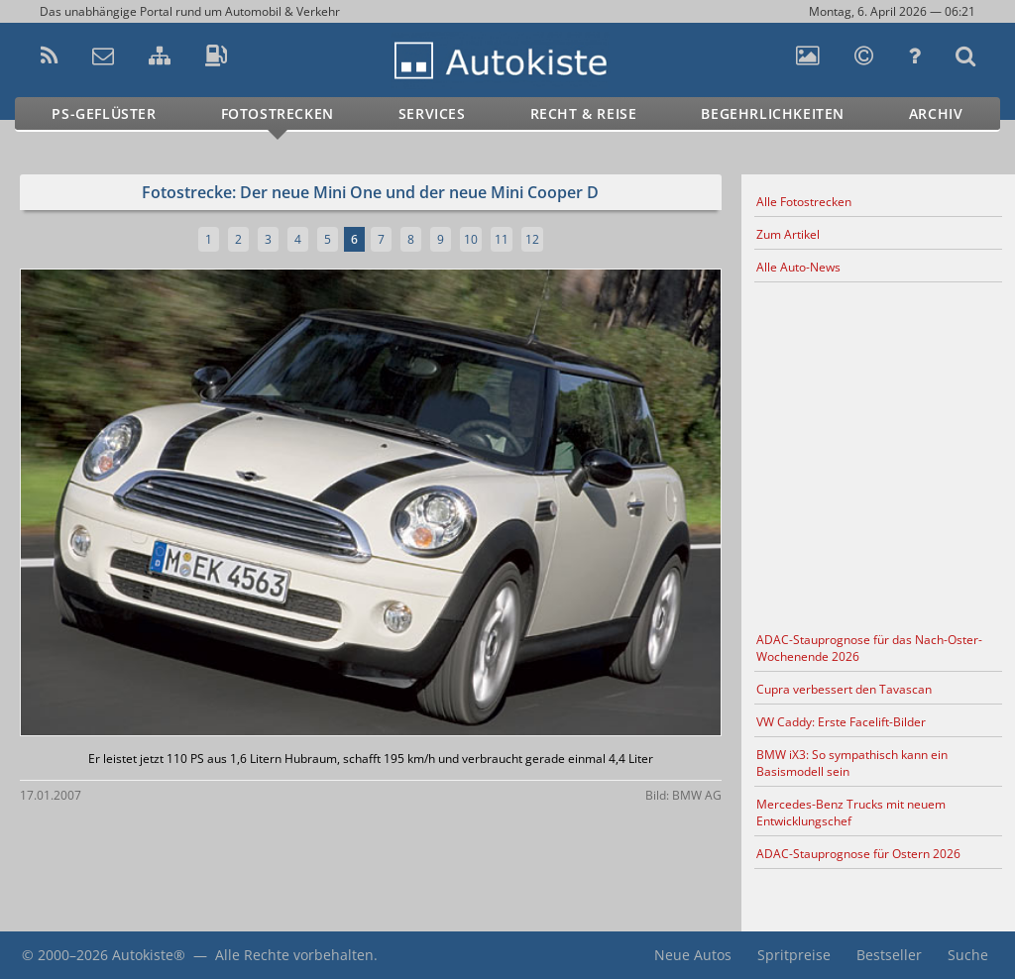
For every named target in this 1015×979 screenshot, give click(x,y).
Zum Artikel (788, 234)
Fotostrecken (277, 113)
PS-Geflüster (104, 113)
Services (432, 113)
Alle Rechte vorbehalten (294, 954)
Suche (968, 954)
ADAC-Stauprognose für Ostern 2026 (858, 853)
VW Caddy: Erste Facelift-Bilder (841, 721)
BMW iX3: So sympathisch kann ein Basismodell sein (852, 763)
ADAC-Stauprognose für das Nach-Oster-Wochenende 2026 (869, 648)
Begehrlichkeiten (773, 113)
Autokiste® (148, 954)
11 (501, 239)
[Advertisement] (878, 454)
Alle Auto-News (798, 267)
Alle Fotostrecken (803, 201)
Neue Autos (693, 954)
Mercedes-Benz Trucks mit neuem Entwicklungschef (851, 812)
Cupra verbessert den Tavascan (844, 689)
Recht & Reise (583, 113)
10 (471, 239)
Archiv (936, 113)
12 (532, 239)
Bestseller (889, 954)
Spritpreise (794, 954)
